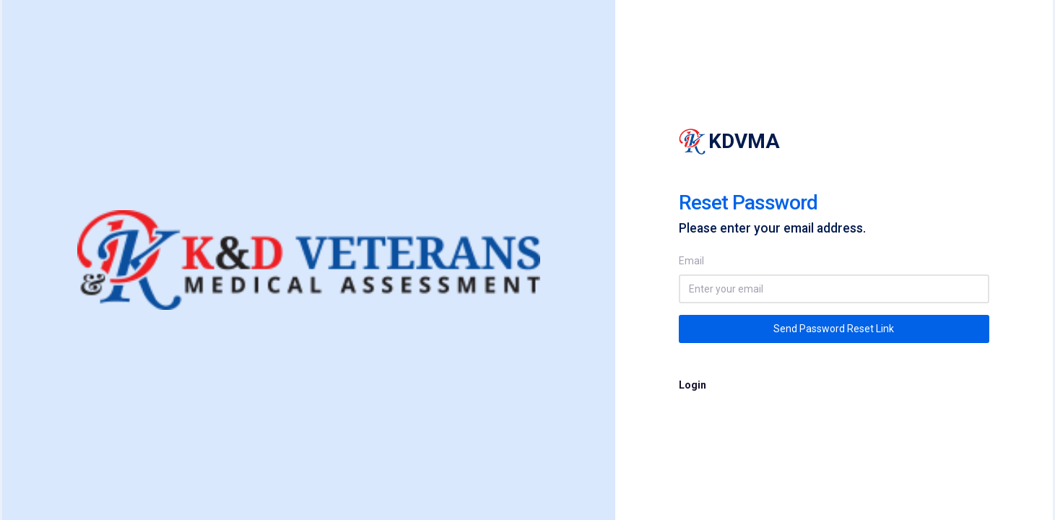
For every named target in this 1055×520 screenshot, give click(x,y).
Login (692, 385)
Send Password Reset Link (833, 328)
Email (691, 260)
